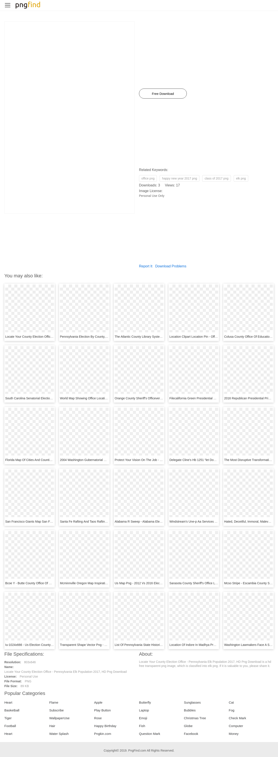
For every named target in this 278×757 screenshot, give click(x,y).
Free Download (163, 93)
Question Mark (149, 734)
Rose (98, 718)
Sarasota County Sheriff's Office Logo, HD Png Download (208, 583)
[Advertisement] (69, 51)
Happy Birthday (105, 726)
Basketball (11, 710)
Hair (52, 726)
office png (147, 178)
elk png (241, 178)
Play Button (102, 710)
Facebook (191, 734)
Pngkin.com (102, 734)
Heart (8, 702)
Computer (236, 726)
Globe (188, 726)
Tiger (8, 718)
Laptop (144, 710)
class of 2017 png (216, 178)
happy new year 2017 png (179, 178)
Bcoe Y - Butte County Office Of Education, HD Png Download (47, 583)
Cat (231, 702)
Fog (231, 710)
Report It (145, 266)
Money (233, 734)
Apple (98, 702)
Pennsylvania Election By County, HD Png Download (95, 336)
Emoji (143, 718)
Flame (53, 702)
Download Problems (170, 266)
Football (10, 726)
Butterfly (145, 702)
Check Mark (237, 718)
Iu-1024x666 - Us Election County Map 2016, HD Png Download (48, 645)
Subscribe (56, 710)
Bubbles (190, 710)
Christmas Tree (195, 718)
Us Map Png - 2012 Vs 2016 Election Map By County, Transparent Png (162, 583)
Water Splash (59, 734)
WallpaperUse (59, 718)
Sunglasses (192, 702)
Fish (142, 726)
